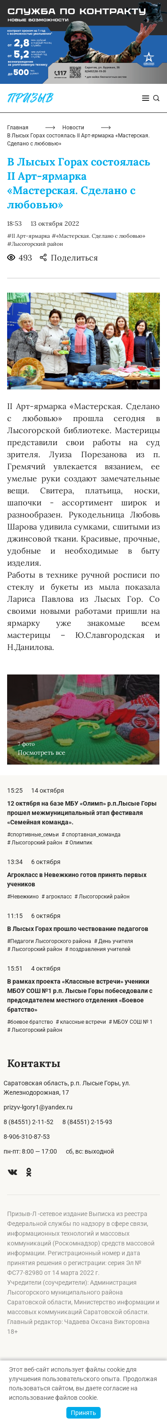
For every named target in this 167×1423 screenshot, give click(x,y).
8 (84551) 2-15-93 (87, 1121)
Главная (18, 127)
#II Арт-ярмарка (28, 235)
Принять (83, 1412)
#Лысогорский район (35, 243)
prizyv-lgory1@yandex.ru (38, 1107)
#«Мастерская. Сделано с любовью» (98, 235)
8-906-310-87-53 (27, 1136)
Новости (73, 127)
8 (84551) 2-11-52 (28, 1121)
